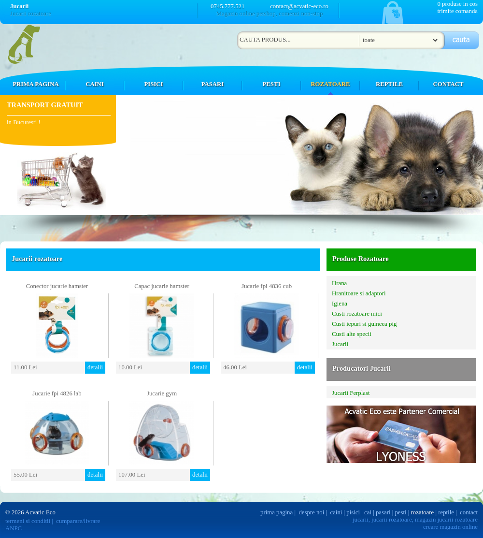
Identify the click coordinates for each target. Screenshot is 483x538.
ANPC (13, 528)
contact (469, 512)
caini (336, 512)
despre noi (311, 512)
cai (367, 512)
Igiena (339, 303)
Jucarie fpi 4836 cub (267, 286)
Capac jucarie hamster (161, 286)
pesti (400, 512)
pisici (353, 512)
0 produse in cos (457, 3)
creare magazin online (450, 526)
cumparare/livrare (78, 521)
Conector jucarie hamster (57, 286)
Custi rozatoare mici (357, 313)
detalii (95, 367)
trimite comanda (457, 11)
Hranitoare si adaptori (359, 293)
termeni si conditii (27, 521)
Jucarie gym (162, 393)
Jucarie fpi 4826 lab (56, 393)
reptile (446, 512)
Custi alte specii (351, 334)
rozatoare (422, 512)
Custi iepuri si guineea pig (364, 323)
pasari (383, 512)
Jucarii (340, 344)
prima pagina (276, 512)
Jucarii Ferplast (351, 393)
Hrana (339, 283)
